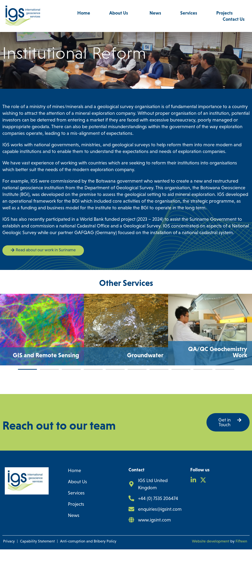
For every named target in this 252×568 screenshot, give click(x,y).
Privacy (9, 560)
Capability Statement (37, 560)
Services (188, 13)
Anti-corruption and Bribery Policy (88, 560)
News (155, 13)
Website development (210, 560)
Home (83, 13)
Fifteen (241, 560)
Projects (225, 13)
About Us (119, 13)
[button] (27, 387)
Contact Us (234, 19)
